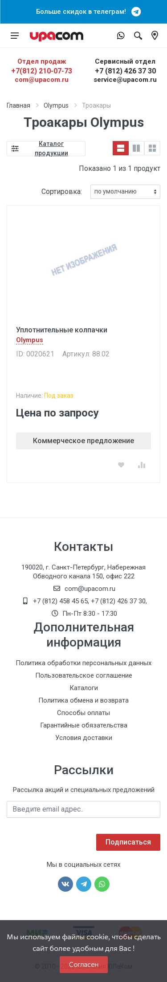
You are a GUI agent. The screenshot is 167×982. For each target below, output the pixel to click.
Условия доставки (83, 738)
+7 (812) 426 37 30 (125, 71)
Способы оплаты (83, 713)
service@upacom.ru (125, 80)
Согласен (83, 964)
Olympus (56, 105)
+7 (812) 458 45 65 (60, 601)
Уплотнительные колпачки (61, 330)
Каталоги (83, 688)
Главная (18, 105)
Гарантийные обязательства (83, 725)
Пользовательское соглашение (83, 675)
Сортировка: (61, 191)
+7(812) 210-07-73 (41, 71)
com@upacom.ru (42, 80)
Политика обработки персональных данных (83, 663)
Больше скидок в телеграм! (83, 12)
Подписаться (128, 842)
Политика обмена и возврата (83, 700)
